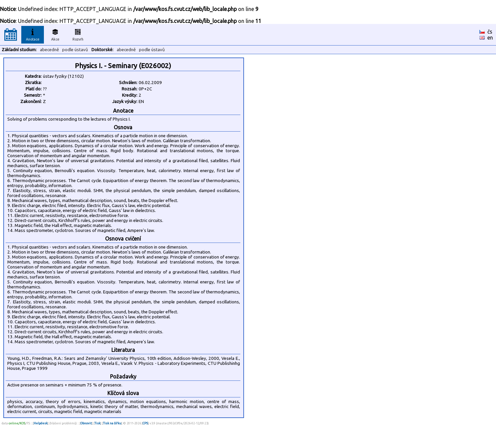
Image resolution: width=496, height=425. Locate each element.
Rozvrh (77, 34)
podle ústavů (75, 49)
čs (489, 32)
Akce (55, 34)
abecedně (49, 49)
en (490, 38)
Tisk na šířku (112, 423)
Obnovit (86, 423)
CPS (145, 423)
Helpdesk (41, 423)
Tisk (97, 423)
